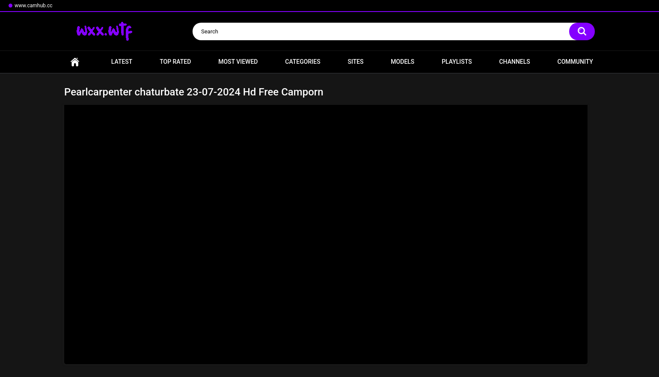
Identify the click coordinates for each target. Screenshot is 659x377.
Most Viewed (238, 61)
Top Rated (175, 61)
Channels (514, 61)
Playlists (457, 61)
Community (575, 61)
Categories (302, 61)
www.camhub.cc (34, 6)
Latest (122, 61)
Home (75, 62)
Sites (355, 61)
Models (402, 61)
